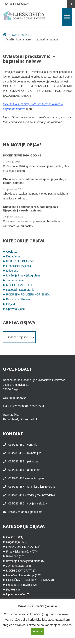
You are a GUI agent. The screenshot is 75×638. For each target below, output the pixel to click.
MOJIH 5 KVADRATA (19, 285)
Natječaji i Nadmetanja (20, 289)
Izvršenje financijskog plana (23, 275)
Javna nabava (20, 34)
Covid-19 (11, 251)
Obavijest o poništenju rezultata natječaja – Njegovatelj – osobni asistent (31, 209)
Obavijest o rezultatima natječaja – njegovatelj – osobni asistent (34, 181)
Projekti (11, 304)
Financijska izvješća (18, 265)
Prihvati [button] (37, 631)
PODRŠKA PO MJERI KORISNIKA (28, 294)
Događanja (13, 256)
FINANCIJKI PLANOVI (20, 261)
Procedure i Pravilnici (19, 299)
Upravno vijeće (15, 308)
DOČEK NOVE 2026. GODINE (22, 155)
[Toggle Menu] (67, 17)
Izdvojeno (12, 270)
